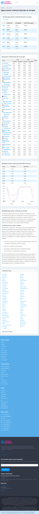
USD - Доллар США (5, 414)
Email (2, 463)
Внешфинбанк (6, 149)
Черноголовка (23, 315)
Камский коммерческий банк (5, 141)
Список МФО (3, 358)
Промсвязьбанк (6, 68)
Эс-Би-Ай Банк (6, 128)
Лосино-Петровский (6, 325)
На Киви (2, 344)
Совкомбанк (3, 404)
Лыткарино (4, 328)
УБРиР (4, 92)
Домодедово (5, 293)
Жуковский (4, 298)
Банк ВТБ (5, 63)
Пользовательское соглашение (25, 497)
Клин (3, 307)
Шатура (21, 318)
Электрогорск (23, 321)
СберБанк (5, 74)
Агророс (5, 138)
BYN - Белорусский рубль (6, 416)
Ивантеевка (4, 302)
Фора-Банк (5, 70)
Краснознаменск (5, 317)
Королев (4, 310)
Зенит (4, 96)
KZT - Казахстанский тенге (6, 422)
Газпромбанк (3, 394)
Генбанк (5, 117)
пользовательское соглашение (28, 512)
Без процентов (4, 352)
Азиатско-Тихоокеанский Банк (6, 106)
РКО (2, 378)
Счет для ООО (4, 382)
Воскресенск (5, 283)
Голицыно (4, 285)
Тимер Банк (5, 153)
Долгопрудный (5, 291)
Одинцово (22, 283)
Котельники (4, 312)
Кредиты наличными (5, 366)
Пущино (22, 294)
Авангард (5, 66)
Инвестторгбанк (7, 103)
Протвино (22, 291)
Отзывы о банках (4, 383)
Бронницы (4, 277)
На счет (2, 348)
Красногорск (5, 313)
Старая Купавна (23, 306)
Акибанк (5, 124)
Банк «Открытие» (4, 402)
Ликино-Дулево (5, 321)
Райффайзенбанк (6, 82)
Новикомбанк (6, 86)
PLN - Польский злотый (5, 426)
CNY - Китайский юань (5, 424)
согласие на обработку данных (12, 512)
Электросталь (23, 323)
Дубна (3, 294)
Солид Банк (5, 136)
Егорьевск (4, 296)
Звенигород (4, 301)
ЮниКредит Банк (4, 406)
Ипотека (2, 372)
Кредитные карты (4, 374)
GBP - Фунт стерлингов (5, 420)
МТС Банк (5, 98)
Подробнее (3, 489)
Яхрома (21, 326)
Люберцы (22, 274)
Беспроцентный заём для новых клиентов (10, 475)
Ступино (22, 307)
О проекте (3, 451)
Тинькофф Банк (6, 65)
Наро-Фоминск (23, 280)
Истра (3, 304)
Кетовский (5, 147)
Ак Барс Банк (6, 84)
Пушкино (22, 293)
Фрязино (22, 310)
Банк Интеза (6, 114)
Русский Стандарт (5, 90)
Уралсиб (5, 87)
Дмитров (4, 290)
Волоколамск (5, 282)
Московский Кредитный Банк (6, 78)
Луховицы (4, 326)
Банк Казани (6, 134)
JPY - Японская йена (5, 430)
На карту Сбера (4, 354)
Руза (21, 299)
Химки (21, 312)
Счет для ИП (3, 380)
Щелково (22, 320)
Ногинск (21, 282)
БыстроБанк (5, 122)
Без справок (3, 356)
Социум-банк (6, 154)
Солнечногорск (23, 304)
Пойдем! (5, 126)
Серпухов (22, 302)
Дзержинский (5, 288)
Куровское (4, 320)
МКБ (2, 400)
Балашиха (4, 275)
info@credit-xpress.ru (5, 485)
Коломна (4, 309)
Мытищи (22, 279)
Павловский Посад (24, 288)
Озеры (21, 285)
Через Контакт (4, 350)
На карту (2, 342)
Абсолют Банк (6, 94)
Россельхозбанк (6, 76)
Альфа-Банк (3, 396)
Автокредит (3, 370)
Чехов (21, 317)
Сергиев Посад (23, 301)
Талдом (21, 309)
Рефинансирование (5, 368)
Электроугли (22, 325)
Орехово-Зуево (23, 287)
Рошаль (21, 298)
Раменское (22, 296)
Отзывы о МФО (4, 359)
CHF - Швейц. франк (5, 428)
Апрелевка (4, 274)
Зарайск (4, 299)
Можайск (22, 275)
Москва (21, 277)
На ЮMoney (3, 346)
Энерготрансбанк (6, 120)
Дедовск (4, 287)
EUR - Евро (3, 418)
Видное (4, 280)
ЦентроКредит (6, 109)
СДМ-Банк (5, 116)
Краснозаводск (5, 315)
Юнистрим (5, 72)
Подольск (22, 290)
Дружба (5, 151)
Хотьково (22, 313)
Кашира (4, 306)
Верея (3, 279)
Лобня (3, 323)
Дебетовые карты (4, 376)
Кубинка (4, 318)
